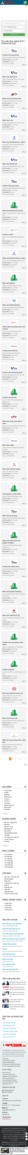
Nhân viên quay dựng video (11, 98)
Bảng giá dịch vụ (7, 1084)
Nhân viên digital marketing (11, 591)
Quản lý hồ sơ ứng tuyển (9, 1076)
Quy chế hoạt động (8, 1062)
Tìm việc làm (6, 1072)
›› (25, 759)
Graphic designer (8, 669)
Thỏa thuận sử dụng (8, 1060)
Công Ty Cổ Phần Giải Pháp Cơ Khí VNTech (12, 946)
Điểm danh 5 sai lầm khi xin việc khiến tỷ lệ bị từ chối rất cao (17, 994)
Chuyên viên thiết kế (9, 397)
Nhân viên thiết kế (8, 283)
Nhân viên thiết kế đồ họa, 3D (12, 693)
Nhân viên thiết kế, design (11, 469)
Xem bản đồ (5, 1114)
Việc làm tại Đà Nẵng (9, 1028)
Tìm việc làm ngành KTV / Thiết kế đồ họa (13, 42)
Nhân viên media (8, 445)
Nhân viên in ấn (7, 120)
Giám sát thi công (7, 959)
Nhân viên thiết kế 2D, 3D (11, 615)
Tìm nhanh (14, 34)
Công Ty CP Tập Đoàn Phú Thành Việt (11, 936)
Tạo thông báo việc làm (9, 1080)
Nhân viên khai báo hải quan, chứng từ (13, 939)
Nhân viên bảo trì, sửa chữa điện (12, 923)
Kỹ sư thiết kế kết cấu (8, 964)
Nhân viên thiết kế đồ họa (11, 305)
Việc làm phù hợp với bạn (10, 1082)
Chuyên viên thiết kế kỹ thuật (12, 372)
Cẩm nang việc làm (11, 978)
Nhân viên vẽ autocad (9, 718)
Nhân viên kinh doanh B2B (10, 969)
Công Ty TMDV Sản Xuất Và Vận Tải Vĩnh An (12, 941)
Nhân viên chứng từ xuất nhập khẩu (12, 934)
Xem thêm (5, 813)
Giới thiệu (5, 1058)
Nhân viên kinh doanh (8, 954)
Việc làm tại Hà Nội (8, 1025)
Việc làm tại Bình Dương (9, 1031)
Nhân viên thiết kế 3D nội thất (12, 211)
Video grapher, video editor (11, 494)
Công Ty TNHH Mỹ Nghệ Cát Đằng (10, 925)
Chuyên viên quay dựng (10, 55)
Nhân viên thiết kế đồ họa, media (13, 258)
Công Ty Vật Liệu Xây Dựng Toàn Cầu (11, 971)
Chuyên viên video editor (10, 566)
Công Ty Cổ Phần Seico (7, 961)
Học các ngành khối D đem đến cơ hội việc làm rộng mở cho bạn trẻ (17, 1007)
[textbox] (14, 23)
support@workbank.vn (9, 1110)
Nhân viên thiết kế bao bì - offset (13, 142)
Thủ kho (4, 949)
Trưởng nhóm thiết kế (9, 351)
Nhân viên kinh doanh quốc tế (11, 929)
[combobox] (14, 27)
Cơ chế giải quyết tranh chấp (11, 1066)
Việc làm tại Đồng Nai (9, 1034)
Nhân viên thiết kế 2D (9, 77)
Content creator (7, 234)
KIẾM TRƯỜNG (8, 1092)
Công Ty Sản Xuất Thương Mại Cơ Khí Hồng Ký (13, 956)
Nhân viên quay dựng (9, 516)
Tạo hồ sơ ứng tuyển (8, 1074)
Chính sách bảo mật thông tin (11, 1064)
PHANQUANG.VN (9, 1090)
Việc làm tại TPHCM (8, 1023)
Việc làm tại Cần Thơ (9, 1037)
